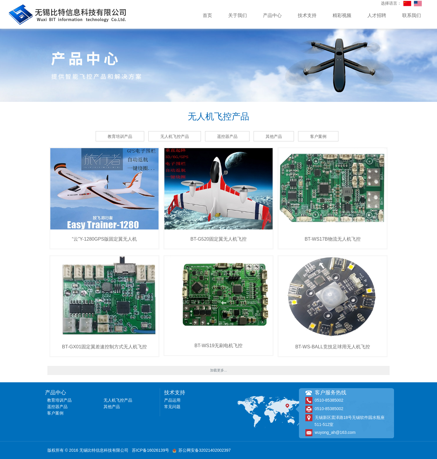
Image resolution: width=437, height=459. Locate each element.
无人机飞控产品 (174, 136)
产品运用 (172, 400)
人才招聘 (376, 15)
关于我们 (237, 15)
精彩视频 (342, 15)
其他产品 (274, 136)
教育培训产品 (120, 136)
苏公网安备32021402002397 (202, 450)
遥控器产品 (227, 136)
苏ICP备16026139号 (150, 450)
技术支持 (307, 15)
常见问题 (172, 406)
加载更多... (218, 370)
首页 (207, 15)
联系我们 (411, 15)
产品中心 (272, 15)
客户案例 (318, 136)
